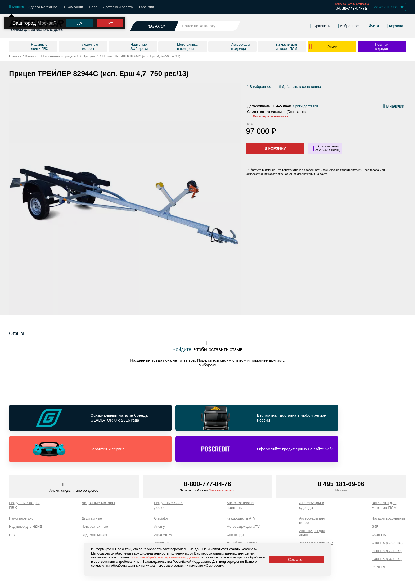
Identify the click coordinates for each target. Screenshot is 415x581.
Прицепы (234, 530)
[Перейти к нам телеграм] (74, 455)
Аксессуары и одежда (311, 476)
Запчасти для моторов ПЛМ (384, 476)
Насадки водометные (388, 489)
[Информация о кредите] (325, 148)
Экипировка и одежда (310, 524)
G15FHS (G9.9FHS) (387, 514)
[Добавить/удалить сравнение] (300, 86)
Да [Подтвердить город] (79, 24)
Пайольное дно (21, 489)
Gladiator (161, 489)
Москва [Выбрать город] (341, 461)
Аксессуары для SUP (316, 514)
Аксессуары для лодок (312, 504)
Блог (93, 7)
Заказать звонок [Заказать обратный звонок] (389, 7)
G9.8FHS (379, 506)
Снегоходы (235, 506)
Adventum (162, 514)
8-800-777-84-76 (351, 8)
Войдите (182, 349)
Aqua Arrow (163, 506)
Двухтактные (92, 489)
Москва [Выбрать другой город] (45, 23)
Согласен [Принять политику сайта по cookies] (296, 559)
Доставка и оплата (118, 7)
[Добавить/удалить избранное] (260, 86)
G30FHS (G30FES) (387, 522)
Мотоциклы (236, 522)
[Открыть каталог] (154, 26)
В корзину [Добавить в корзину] (275, 148)
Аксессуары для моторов (312, 491)
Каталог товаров (23, 574)
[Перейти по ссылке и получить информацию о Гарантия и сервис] (257, 419)
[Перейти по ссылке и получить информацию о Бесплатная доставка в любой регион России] (157, 419)
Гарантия (146, 7)
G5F (375, 497)
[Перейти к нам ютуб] (85, 455)
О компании (73, 7)
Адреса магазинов (42, 7)
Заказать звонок (222, 461)
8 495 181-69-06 (341, 454)
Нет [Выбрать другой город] (109, 24)
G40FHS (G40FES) (387, 530)
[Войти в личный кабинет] (372, 26)
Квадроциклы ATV (241, 489)
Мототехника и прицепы (240, 476)
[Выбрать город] (16, 7)
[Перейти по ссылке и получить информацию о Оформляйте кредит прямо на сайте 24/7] (358, 419)
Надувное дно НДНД (25, 497)
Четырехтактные (95, 497)
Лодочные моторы (98, 473)
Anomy (159, 497)
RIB (12, 506)
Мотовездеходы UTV (243, 497)
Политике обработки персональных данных (165, 557)
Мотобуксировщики (242, 514)
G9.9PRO (379, 538)
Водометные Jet (94, 506)
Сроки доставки (305, 106)
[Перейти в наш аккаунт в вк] (63, 455)
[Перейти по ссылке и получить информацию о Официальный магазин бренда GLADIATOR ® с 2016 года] (57, 419)
